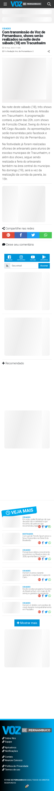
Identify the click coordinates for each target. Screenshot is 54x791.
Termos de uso (11, 769)
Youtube (33, 258)
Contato (7, 756)
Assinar (44, 265)
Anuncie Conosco (12, 760)
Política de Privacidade (15, 766)
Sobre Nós (9, 738)
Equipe (7, 741)
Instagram (21, 258)
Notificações (10, 751)
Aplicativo (44, 258)
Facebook (9, 258)
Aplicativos (9, 747)
